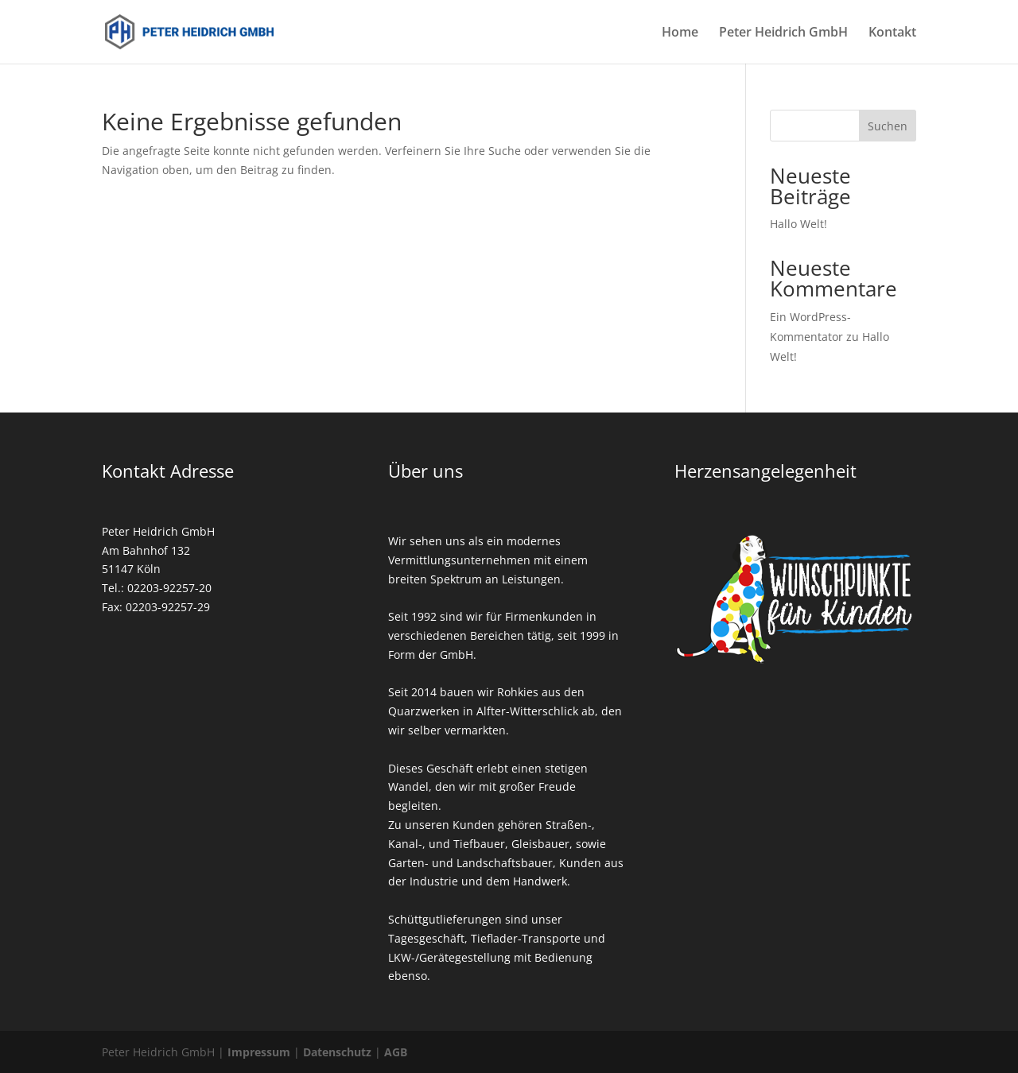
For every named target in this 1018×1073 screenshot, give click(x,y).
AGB (395, 1051)
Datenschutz (337, 1051)
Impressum (258, 1051)
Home (680, 33)
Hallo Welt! (798, 223)
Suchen (887, 126)
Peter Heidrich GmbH (783, 33)
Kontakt (892, 33)
